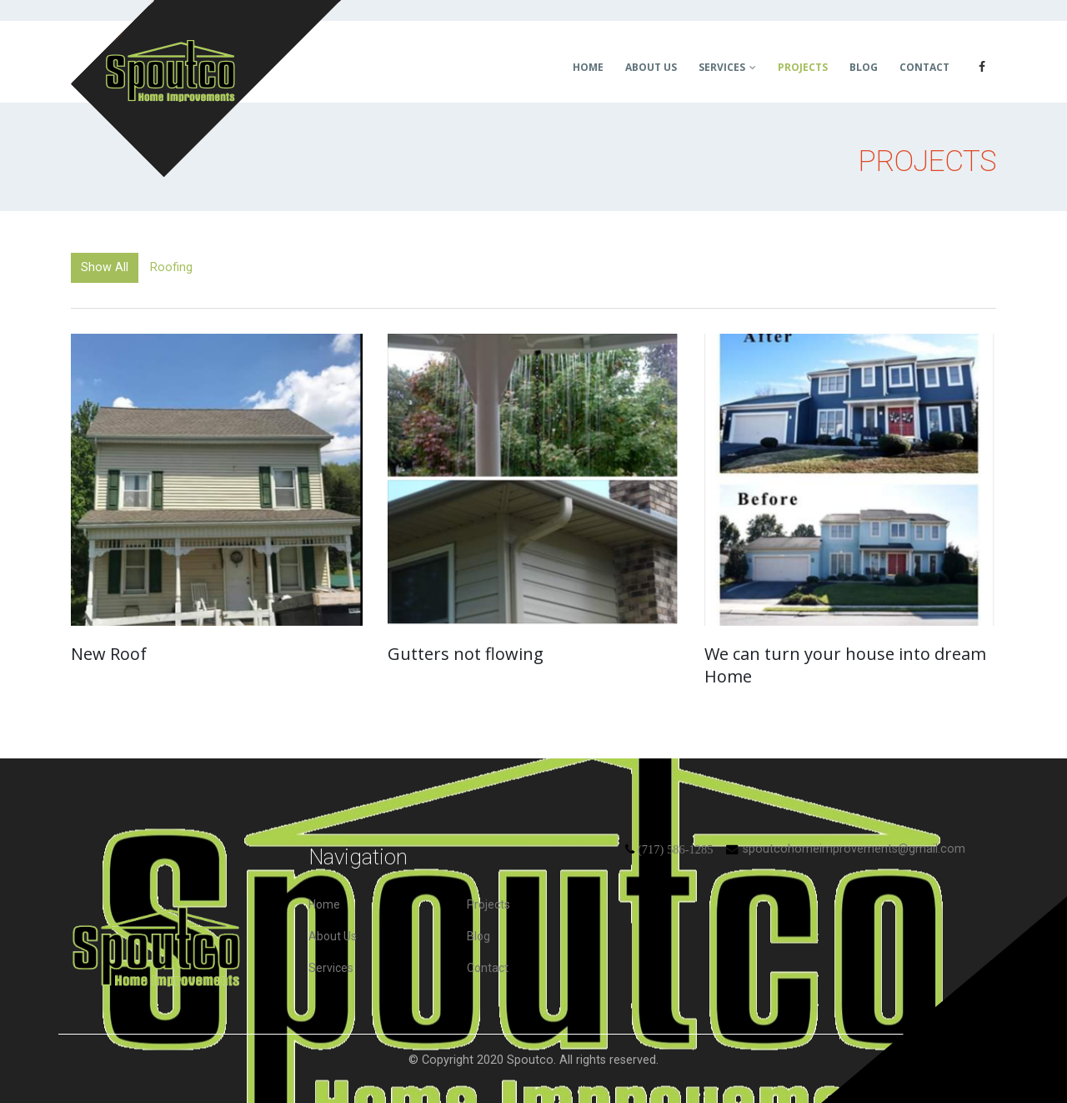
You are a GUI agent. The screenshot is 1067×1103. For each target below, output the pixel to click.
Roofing (171, 267)
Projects (803, 67)
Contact (924, 67)
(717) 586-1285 (675, 849)
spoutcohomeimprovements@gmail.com (854, 849)
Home (588, 67)
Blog (863, 67)
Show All (104, 267)
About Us (651, 67)
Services (722, 67)
